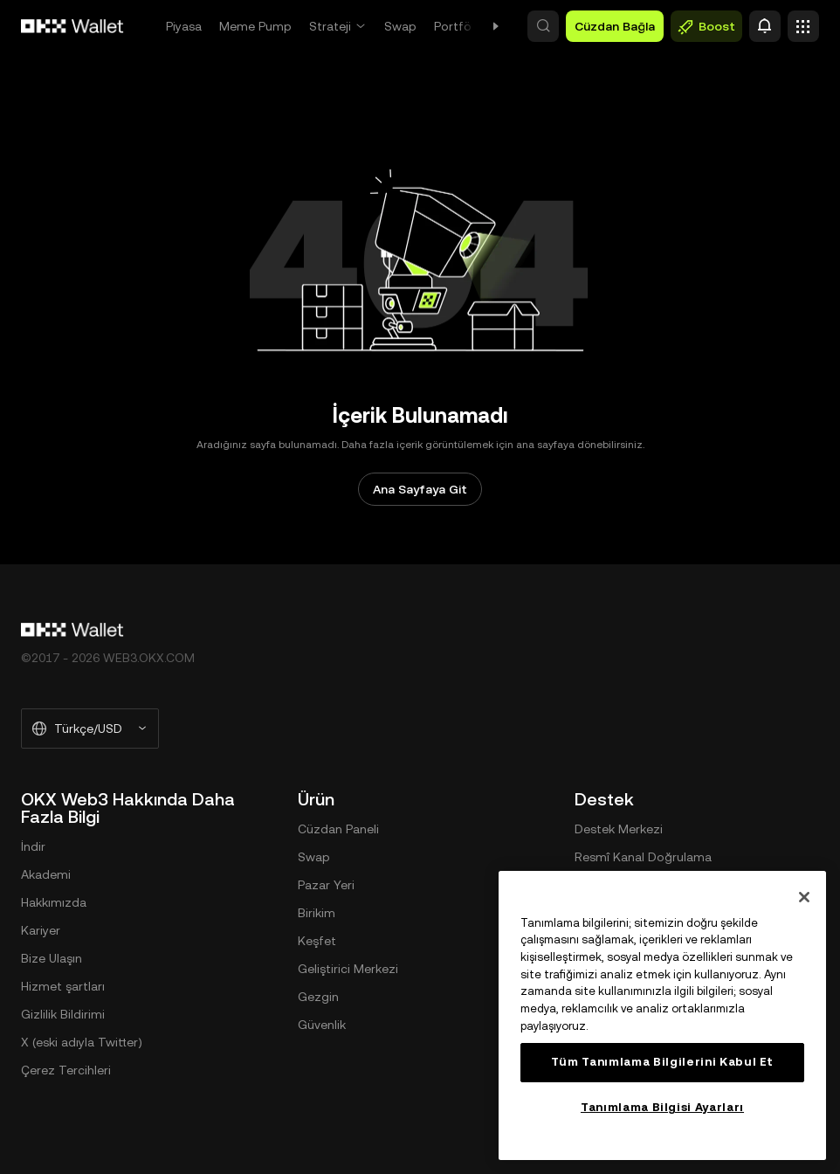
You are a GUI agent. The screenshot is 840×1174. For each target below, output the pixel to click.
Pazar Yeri (326, 885)
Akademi (46, 874)
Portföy (456, 26)
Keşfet (317, 941)
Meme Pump (255, 26)
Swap (400, 26)
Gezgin (318, 997)
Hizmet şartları (63, 986)
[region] (662, 1015)
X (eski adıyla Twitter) (81, 1042)
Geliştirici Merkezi (348, 969)
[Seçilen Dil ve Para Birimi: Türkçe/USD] (90, 728)
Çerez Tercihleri (66, 1070)
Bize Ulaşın (51, 958)
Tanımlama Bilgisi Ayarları (662, 1107)
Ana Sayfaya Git (420, 489)
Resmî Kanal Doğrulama (643, 857)
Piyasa (184, 26)
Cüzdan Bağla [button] (615, 26)
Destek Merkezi (619, 829)
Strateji (330, 26)
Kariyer (40, 930)
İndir (33, 846)
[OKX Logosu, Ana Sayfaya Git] (72, 26)
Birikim (316, 913)
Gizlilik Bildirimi (63, 1014)
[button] (543, 26)
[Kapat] (804, 897)
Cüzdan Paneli (338, 829)
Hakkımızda (53, 902)
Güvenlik (322, 1025)
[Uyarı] (765, 26)
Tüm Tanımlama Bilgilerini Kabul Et (662, 1061)
